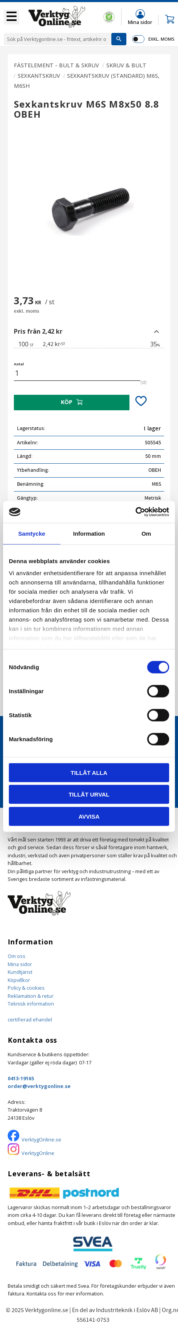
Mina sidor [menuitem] (140, 22)
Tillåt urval (89, 794)
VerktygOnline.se (41, 1139)
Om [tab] (146, 533)
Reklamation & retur (31, 995)
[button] (11, 17)
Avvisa (89, 816)
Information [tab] (89, 533)
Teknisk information (31, 1003)
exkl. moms (161, 39)
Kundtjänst (20, 971)
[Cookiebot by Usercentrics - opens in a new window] (135, 512)
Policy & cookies (26, 987)
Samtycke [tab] (31, 533)
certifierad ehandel (30, 1019)
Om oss (16, 956)
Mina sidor (20, 964)
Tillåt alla (89, 772)
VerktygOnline (38, 1153)
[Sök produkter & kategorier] (57, 39)
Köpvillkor (19, 980)
